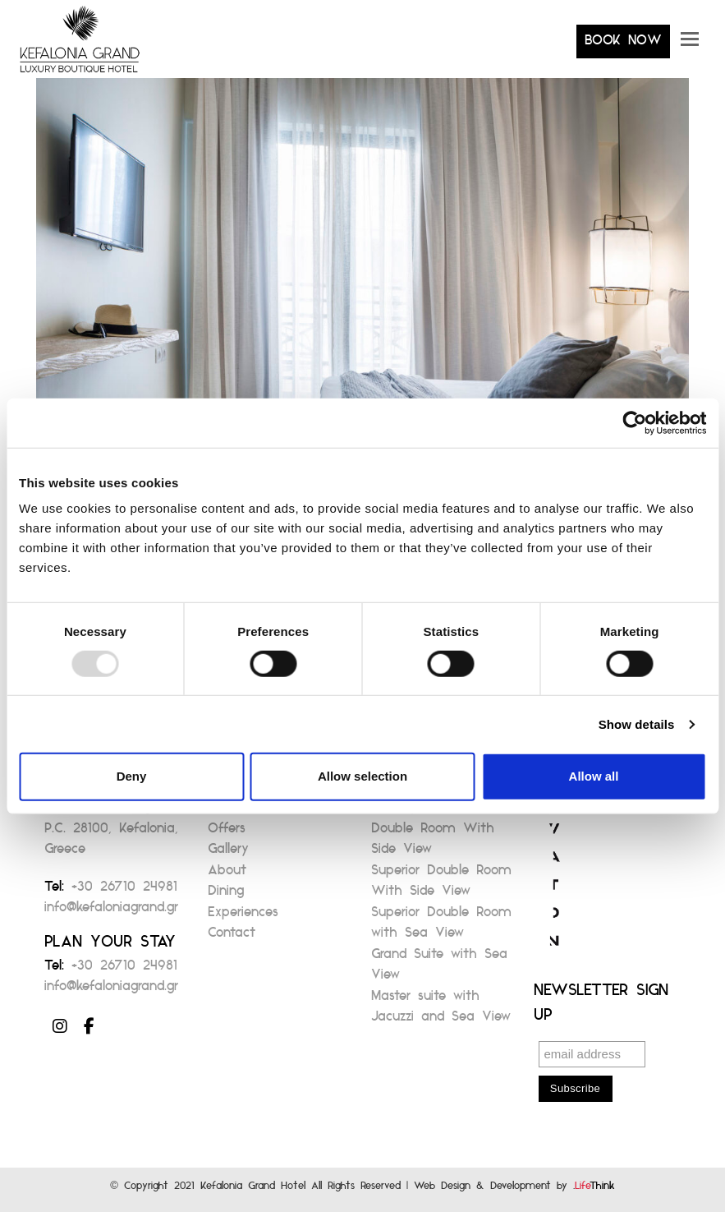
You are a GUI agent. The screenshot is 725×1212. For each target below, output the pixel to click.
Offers (226, 832)
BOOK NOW (623, 44)
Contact (231, 937)
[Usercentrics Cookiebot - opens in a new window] (634, 422)
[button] (690, 45)
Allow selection (362, 776)
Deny (132, 776)
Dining (226, 895)
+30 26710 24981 (124, 891)
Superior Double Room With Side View (441, 885)
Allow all (594, 776)
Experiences (243, 916)
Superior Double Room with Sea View (441, 927)
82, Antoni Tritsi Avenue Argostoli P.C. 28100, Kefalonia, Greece (112, 822)
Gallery (228, 853)
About (227, 874)
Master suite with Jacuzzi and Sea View (441, 1011)
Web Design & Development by (514, 1189)
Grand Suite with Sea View (439, 969)
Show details (637, 724)
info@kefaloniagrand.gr (111, 911)
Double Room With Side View (432, 843)
